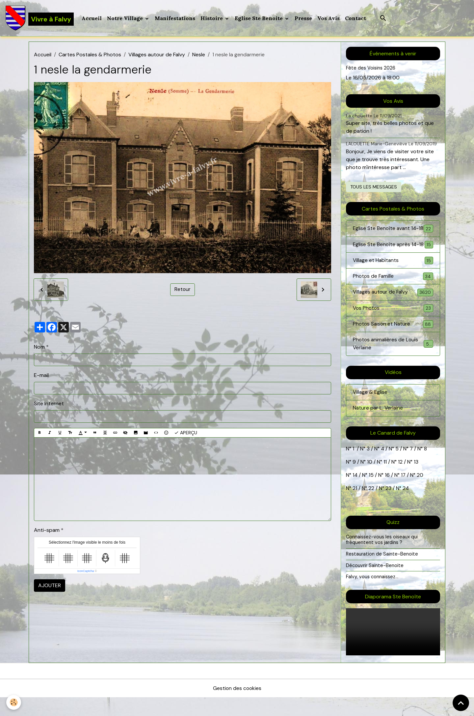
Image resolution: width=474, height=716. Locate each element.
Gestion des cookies (237, 706)
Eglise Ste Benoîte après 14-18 (393, 257)
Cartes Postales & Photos (90, 55)
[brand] (39, 18)
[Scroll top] (461, 703)
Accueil (92, 18)
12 (401, 480)
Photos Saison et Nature (393, 342)
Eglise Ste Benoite (259, 18)
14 (355, 493)
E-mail (41, 375)
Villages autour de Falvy (156, 55)
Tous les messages (373, 187)
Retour (182, 290)
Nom (39, 347)
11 (384, 480)
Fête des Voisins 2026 (371, 68)
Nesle (198, 55)
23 (388, 506)
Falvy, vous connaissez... (372, 595)
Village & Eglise (370, 410)
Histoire (212, 18)
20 (420, 493)
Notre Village (126, 18)
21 (355, 506)
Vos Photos (393, 325)
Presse (303, 18)
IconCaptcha (85, 571)
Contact (355, 18)
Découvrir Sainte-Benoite (375, 584)
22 (370, 506)
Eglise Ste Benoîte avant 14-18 (393, 233)
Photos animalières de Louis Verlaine (393, 362)
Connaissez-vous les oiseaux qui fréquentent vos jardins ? (382, 558)
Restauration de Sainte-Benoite (382, 572)
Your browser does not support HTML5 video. (393, 650)
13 (416, 480)
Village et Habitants (393, 277)
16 (387, 493)
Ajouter (49, 586)
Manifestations (175, 18)
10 (369, 480)
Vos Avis (329, 18)
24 (405, 506)
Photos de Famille (393, 293)
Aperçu (185, 433)
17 (403, 493)
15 (371, 493)
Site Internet (49, 404)
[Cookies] (14, 702)
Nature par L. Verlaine (378, 426)
